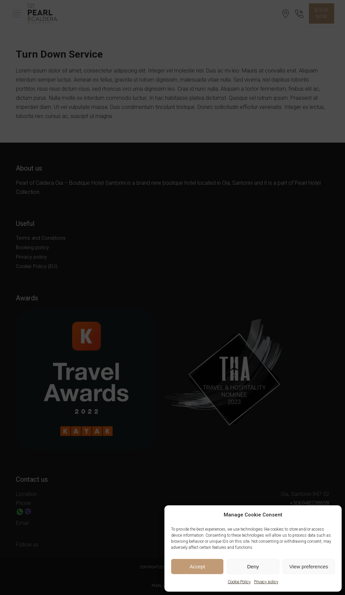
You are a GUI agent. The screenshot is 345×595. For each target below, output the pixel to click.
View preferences (308, 566)
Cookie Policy (239, 581)
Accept (197, 566)
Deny (253, 566)
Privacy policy (266, 581)
